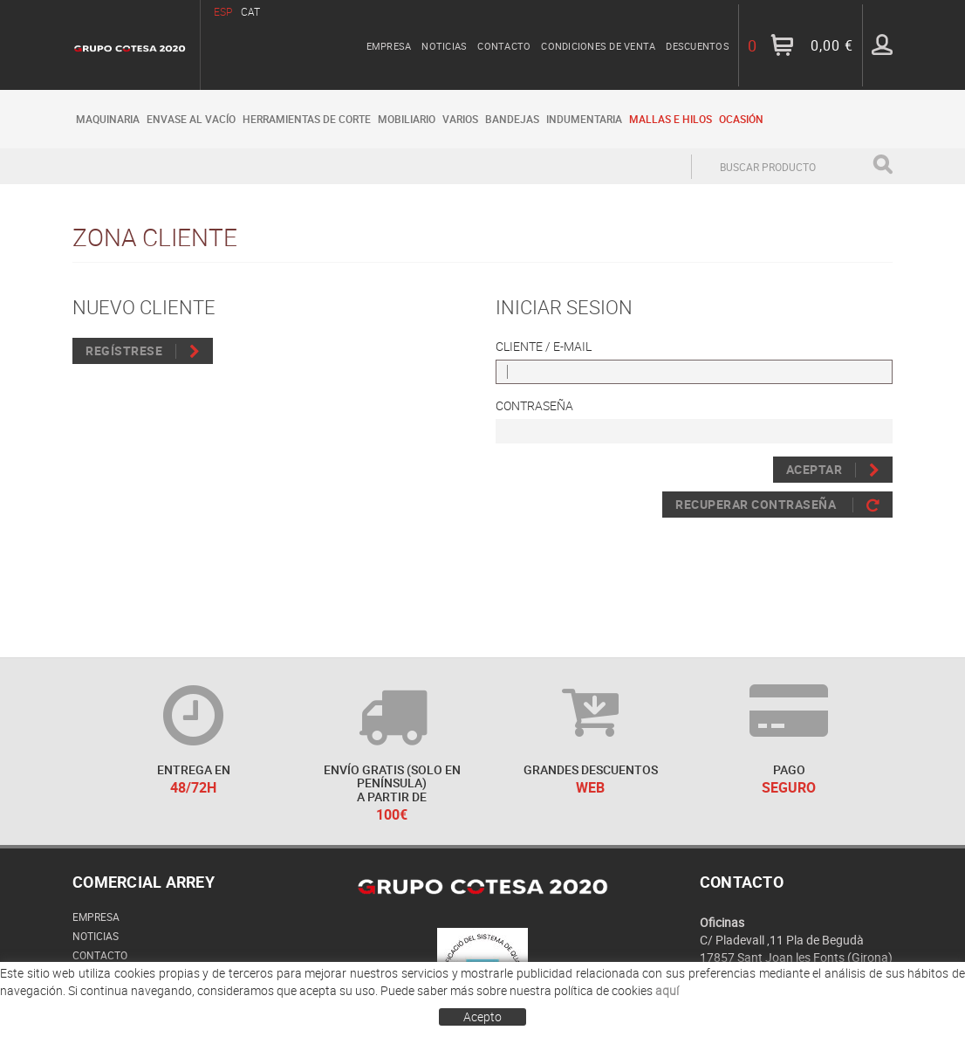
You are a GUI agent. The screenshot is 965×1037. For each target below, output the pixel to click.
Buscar (883, 165)
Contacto (503, 45)
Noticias (444, 45)
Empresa (389, 45)
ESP (223, 11)
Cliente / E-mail (544, 346)
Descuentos (697, 45)
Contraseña (534, 405)
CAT (250, 11)
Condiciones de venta (598, 45)
